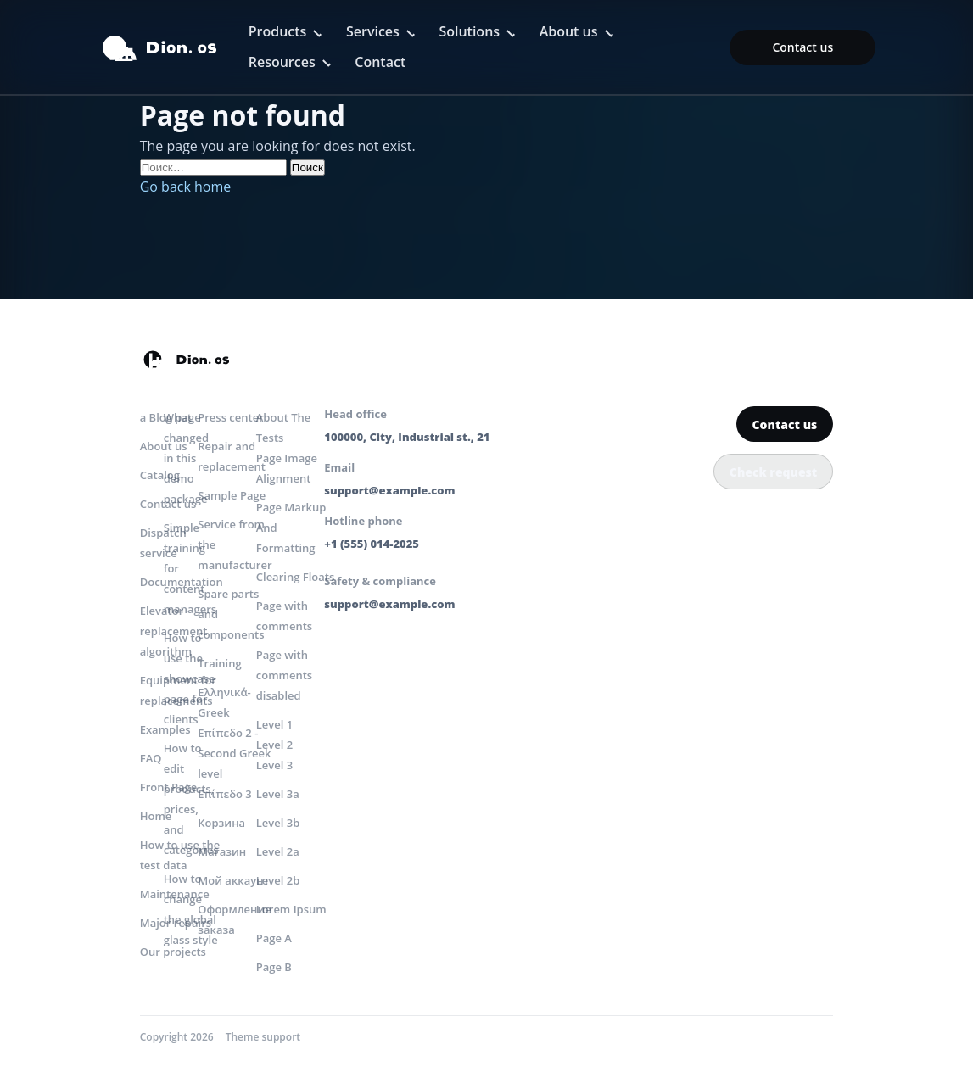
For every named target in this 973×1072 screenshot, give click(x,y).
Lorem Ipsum (291, 909)
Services (373, 31)
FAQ (151, 758)
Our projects (173, 951)
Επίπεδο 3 (225, 793)
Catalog (160, 475)
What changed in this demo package (186, 458)
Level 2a (277, 851)
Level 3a (277, 793)
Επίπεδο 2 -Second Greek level (234, 753)
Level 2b (278, 880)
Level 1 (274, 724)
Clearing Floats (295, 576)
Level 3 (274, 765)
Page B (274, 966)
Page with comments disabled (284, 675)
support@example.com (389, 490)
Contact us (802, 47)
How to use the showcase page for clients (189, 678)
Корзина (221, 822)
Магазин (222, 851)
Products (278, 31)
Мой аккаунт (233, 880)
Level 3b (278, 822)
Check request (773, 472)
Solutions (469, 31)
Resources (282, 62)
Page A (274, 938)
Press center (231, 417)
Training (219, 663)
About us (569, 31)
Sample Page (232, 495)
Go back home (186, 186)
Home (156, 816)
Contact (380, 62)
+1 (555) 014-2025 (371, 543)
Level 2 (274, 744)
